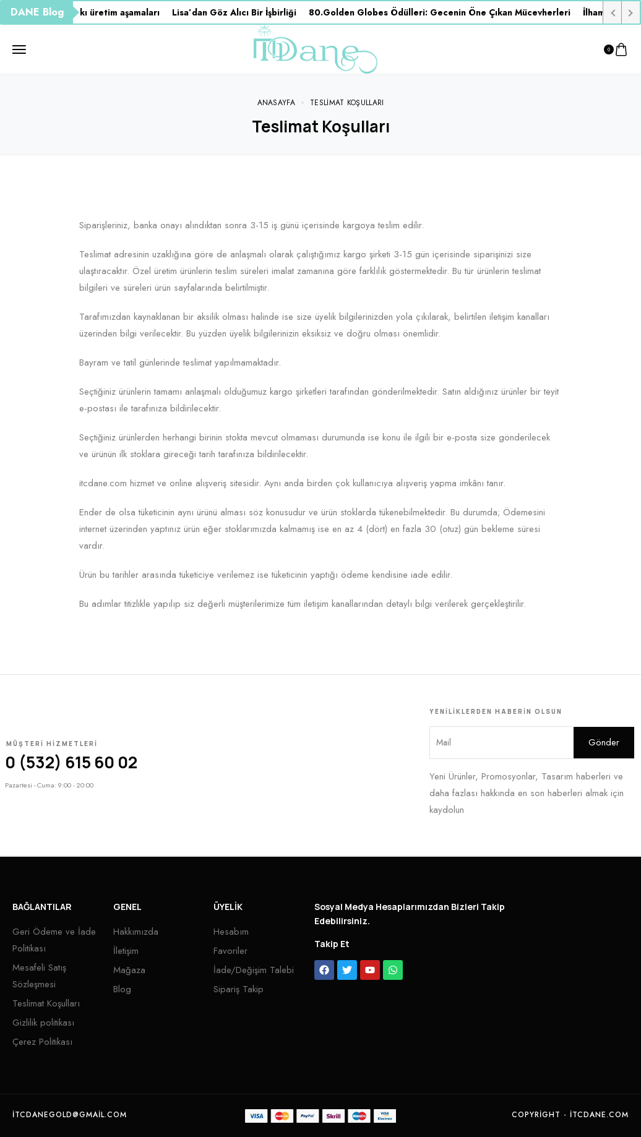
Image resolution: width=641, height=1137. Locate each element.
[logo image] (315, 48)
